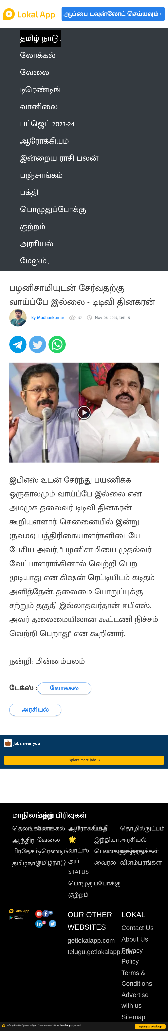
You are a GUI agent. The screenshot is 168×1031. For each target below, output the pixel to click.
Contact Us (137, 927)
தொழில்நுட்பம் (142, 828)
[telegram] (19, 346)
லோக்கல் (51, 828)
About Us (134, 939)
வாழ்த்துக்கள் (139, 851)
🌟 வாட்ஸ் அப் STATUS (78, 855)
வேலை (48, 839)
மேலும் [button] (34, 261)
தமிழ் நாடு (39, 38)
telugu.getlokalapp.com (100, 951)
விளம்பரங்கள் (141, 862)
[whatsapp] (58, 346)
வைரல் (105, 862)
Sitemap (133, 1017)
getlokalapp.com (91, 940)
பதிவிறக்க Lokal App (150, 1026)
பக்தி (101, 828)
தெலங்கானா (32, 828)
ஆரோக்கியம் (87, 828)
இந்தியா (106, 839)
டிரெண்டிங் (53, 851)
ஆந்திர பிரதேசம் (25, 846)
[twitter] (38, 346)
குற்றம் (78, 894)
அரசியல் (133, 839)
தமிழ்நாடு (26, 863)
